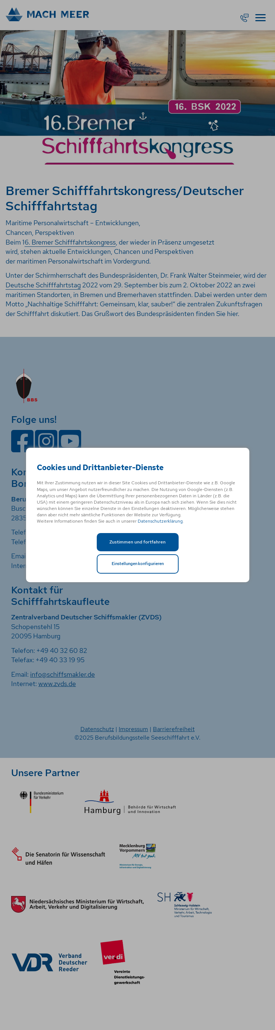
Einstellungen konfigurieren (138, 563)
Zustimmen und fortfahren (137, 542)
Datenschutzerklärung (160, 521)
